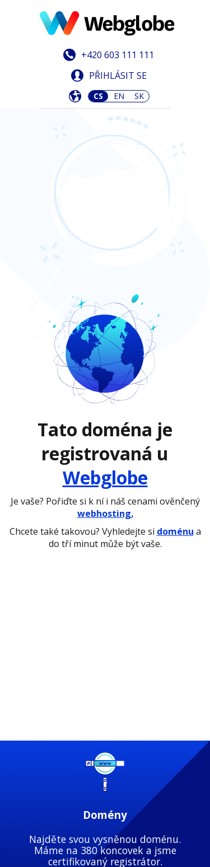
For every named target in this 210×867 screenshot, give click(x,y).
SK (139, 96)
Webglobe (105, 245)
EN (119, 96)
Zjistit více (105, 440)
